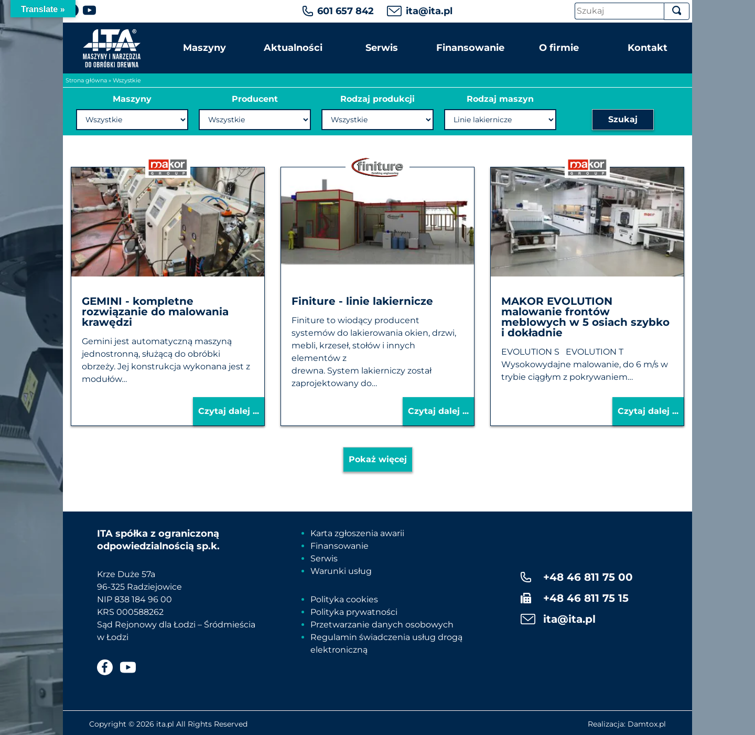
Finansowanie (470, 48)
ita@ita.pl (429, 11)
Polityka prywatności (353, 612)
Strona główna (86, 80)
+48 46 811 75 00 (588, 577)
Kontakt (647, 48)
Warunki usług (341, 571)
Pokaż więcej (378, 459)
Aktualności (293, 48)
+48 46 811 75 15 (586, 598)
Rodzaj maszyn (500, 99)
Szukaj (623, 119)
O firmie (559, 48)
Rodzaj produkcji (377, 99)
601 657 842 (345, 11)
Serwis (381, 48)
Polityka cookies (344, 599)
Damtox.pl (647, 724)
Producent (255, 99)
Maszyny (204, 48)
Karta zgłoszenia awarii (357, 533)
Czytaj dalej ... (228, 411)
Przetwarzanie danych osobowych (382, 625)
